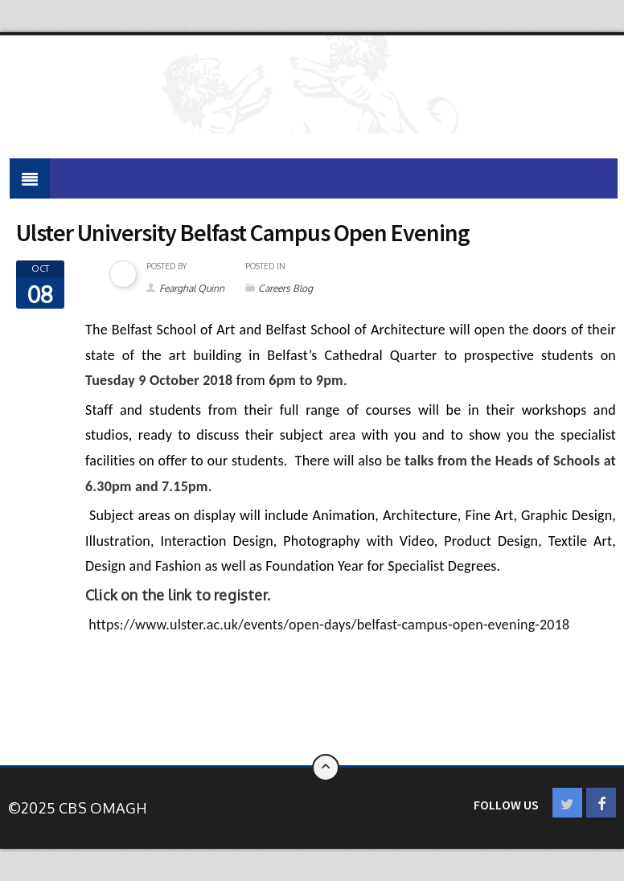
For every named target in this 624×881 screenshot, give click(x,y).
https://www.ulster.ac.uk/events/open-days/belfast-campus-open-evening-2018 (328, 624)
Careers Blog (285, 288)
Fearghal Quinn (191, 288)
